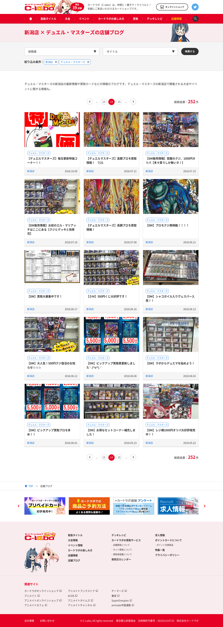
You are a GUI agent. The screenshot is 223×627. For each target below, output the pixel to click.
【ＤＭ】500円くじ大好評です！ (106, 296)
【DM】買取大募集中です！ (44, 296)
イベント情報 (75, 545)
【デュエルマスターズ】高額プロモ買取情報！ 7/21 (111, 160)
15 (119, 101)
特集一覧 (160, 550)
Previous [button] (18, 506)
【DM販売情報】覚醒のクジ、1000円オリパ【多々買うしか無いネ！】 (170, 160)
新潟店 (30, 171)
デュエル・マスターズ (38, 153)
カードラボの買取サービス (126, 540)
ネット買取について (122, 549)
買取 (135, 19)
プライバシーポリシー (167, 555)
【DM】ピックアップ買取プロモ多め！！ (49, 432)
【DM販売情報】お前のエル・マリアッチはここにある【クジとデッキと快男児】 (51, 229)
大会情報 (73, 540)
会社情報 (29, 620)
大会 (67, 19)
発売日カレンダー (121, 559)
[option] (44, 506)
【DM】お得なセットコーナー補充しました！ (110, 432)
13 (103, 101)
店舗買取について (121, 545)
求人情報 (160, 535)
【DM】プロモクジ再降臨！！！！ (167, 225)
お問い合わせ (47, 620)
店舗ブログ (74, 560)
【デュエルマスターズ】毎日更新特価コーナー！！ (52, 160)
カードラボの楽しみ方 (111, 19)
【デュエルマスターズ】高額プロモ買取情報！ (111, 227)
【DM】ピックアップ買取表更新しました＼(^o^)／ (110, 365)
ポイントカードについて (168, 540)
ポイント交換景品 (165, 545)
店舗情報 (176, 19)
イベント (84, 19)
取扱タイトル (48, 19)
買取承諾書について (122, 554)
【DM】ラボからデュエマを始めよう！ (170, 363)
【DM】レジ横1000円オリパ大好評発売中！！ (170, 432)
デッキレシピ (155, 19)
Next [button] (204, 506)
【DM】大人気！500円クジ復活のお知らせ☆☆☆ (51, 365)
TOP (30, 486)
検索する (190, 51)
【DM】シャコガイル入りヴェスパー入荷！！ (170, 298)
